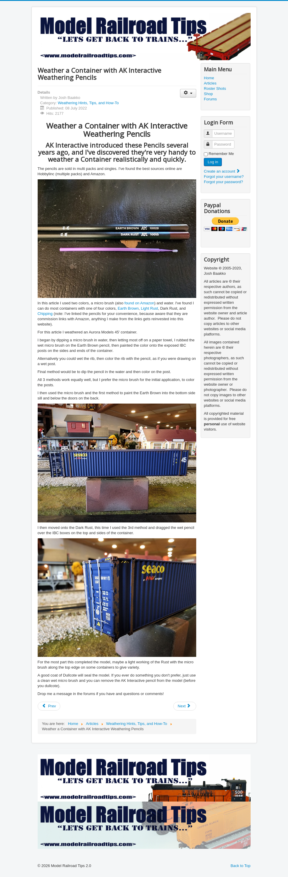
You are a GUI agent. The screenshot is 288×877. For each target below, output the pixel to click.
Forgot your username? (224, 176)
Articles (210, 83)
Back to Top (241, 865)
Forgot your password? (223, 182)
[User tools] (188, 93)
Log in (213, 162)
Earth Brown (128, 308)
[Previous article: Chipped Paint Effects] (49, 706)
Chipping (45, 313)
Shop (208, 94)
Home (209, 78)
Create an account (222, 171)
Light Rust (149, 308)
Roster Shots (215, 88)
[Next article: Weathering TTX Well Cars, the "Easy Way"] (184, 706)
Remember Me (221, 153)
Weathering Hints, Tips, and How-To (88, 103)
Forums (210, 99)
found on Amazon (139, 303)
